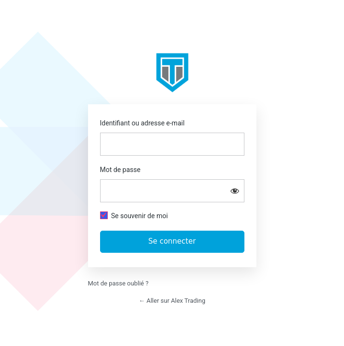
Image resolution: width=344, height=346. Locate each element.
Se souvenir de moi (139, 216)
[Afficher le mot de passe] (234, 190)
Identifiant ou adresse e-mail (142, 123)
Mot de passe (120, 169)
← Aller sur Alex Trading (172, 300)
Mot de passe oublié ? (118, 283)
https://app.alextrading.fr (172, 72)
